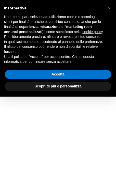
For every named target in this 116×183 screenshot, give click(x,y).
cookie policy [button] (92, 32)
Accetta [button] (58, 74)
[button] (109, 8)
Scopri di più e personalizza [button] (57, 86)
